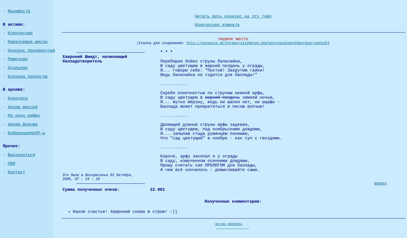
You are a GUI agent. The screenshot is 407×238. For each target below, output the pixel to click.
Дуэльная (18, 68)
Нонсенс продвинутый (31, 50)
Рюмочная (18, 59)
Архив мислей (23, 107)
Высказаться (21, 155)
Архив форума (23, 124)
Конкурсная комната (217, 25)
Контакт (16, 172)
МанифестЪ (19, 11)
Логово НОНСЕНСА (228, 224)
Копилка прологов (28, 76)
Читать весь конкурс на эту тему (233, 16)
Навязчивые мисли (28, 42)
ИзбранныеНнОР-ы (26, 133)
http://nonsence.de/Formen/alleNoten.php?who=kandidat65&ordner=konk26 (257, 43)
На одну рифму (24, 115)
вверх (380, 183)
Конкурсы (18, 98)
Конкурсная (20, 33)
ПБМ (11, 163)
